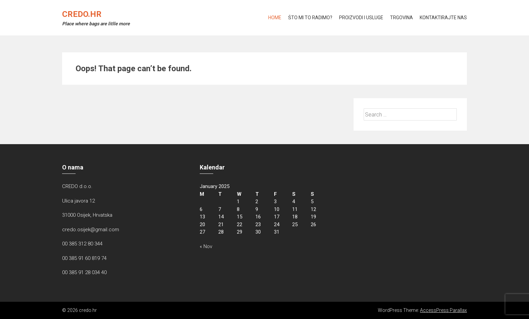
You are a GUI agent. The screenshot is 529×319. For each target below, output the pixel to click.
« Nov (206, 246)
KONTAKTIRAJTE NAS (443, 17)
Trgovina (401, 17)
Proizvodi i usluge (361, 17)
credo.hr (82, 14)
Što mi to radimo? (310, 17)
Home (274, 17)
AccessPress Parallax (443, 310)
